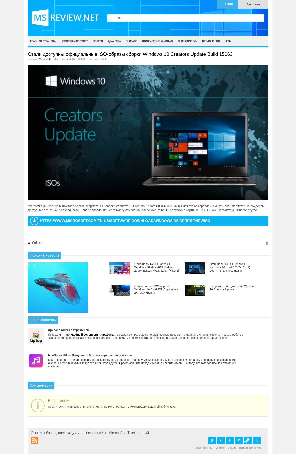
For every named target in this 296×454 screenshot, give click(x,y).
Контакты (220, 448)
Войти (229, 4)
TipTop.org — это (59, 334)
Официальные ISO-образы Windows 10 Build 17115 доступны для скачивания (156, 289)
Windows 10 (45, 59)
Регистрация (253, 4)
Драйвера (114, 41)
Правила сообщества (250, 448)
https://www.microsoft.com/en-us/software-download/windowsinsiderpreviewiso (125, 221)
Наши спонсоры (204, 448)
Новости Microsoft (74, 41)
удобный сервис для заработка (92, 334)
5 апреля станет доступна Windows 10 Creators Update (233, 288)
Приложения (211, 41)
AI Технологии (187, 41)
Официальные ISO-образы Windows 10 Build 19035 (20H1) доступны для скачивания (230, 267)
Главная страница (43, 41)
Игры (228, 41)
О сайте (232, 448)
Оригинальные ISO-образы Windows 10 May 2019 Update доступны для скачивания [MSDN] (156, 267)
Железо (98, 41)
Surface (131, 41)
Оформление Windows (157, 41)
